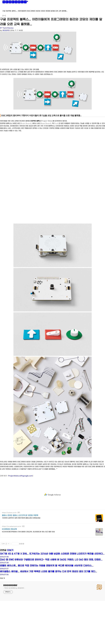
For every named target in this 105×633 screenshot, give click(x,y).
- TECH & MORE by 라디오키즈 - (14, 588)
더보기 (10, 550)
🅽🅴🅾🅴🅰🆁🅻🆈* (15, 2)
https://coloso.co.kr (9, 512)
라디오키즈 (6, 30)
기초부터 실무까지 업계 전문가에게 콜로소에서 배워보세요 (21, 518)
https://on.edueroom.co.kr (11, 526)
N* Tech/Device (6, 28)
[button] (3, 8)
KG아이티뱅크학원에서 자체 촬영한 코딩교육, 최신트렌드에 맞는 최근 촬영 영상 (28, 532)
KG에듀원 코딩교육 (9, 529)
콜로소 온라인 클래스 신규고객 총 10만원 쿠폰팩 (20, 515)
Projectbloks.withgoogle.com (20, 476)
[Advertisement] (52, 494)
